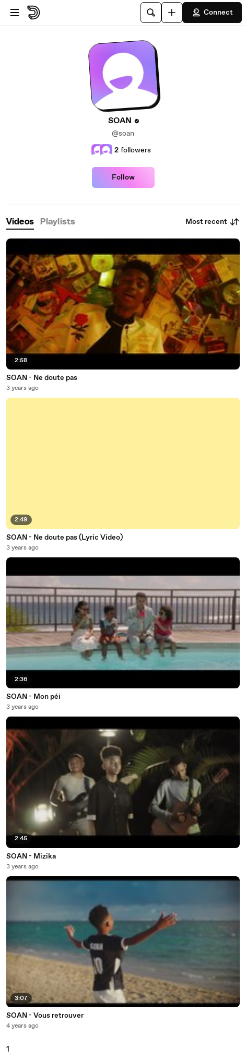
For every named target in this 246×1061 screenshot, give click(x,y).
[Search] (150, 12)
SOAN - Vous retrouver (45, 1015)
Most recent (212, 222)
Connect (212, 12)
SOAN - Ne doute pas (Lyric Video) (64, 537)
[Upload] (171, 12)
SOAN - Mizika (31, 856)
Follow (123, 177)
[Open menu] (14, 12)
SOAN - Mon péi (33, 697)
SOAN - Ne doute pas (41, 378)
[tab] (20, 222)
